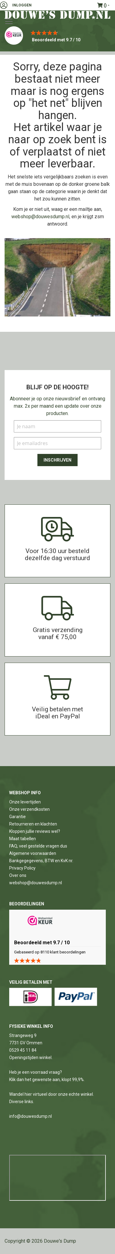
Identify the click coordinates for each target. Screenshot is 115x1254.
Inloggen (22, 5)
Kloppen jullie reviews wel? (34, 831)
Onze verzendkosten (29, 809)
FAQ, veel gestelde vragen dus (38, 846)
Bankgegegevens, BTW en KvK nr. (41, 860)
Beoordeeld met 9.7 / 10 (56, 39)
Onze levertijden (25, 801)
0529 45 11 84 (22, 1050)
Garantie (17, 816)
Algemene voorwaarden (32, 853)
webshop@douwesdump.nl (40, 216)
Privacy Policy (22, 868)
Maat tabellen (22, 838)
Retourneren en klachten (33, 824)
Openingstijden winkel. (30, 1057)
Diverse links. (21, 1101)
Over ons (17, 875)
